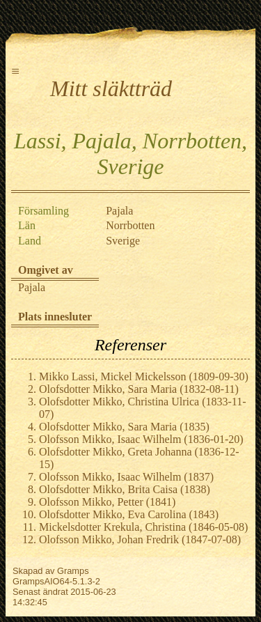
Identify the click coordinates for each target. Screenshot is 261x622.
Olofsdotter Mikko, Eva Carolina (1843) (129, 514)
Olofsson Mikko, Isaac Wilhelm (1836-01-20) (141, 439)
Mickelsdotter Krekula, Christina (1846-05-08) (143, 527)
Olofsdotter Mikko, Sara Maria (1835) (124, 427)
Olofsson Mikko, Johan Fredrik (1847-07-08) (140, 539)
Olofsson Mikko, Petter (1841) (107, 502)
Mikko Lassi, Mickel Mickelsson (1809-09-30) (143, 376)
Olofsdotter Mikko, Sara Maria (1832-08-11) (139, 389)
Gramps (73, 571)
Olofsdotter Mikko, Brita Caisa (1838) (124, 489)
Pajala (31, 287)
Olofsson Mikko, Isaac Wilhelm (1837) (126, 477)
